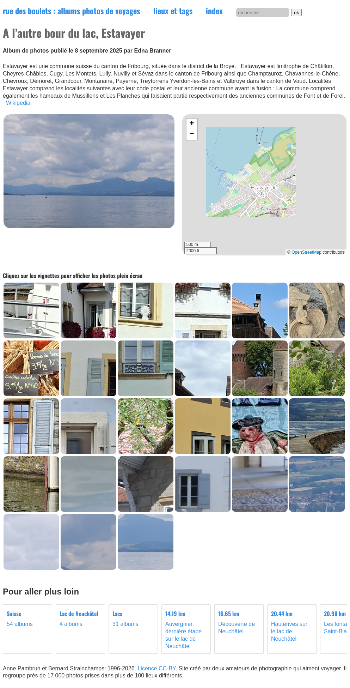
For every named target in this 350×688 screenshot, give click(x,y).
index (214, 10)
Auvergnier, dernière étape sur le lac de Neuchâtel (186, 629)
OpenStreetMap (306, 252)
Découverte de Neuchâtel (239, 622)
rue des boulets (71, 10)
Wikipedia (18, 103)
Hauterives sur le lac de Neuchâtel (292, 626)
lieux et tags (172, 10)
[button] (191, 124)
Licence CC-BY (156, 668)
